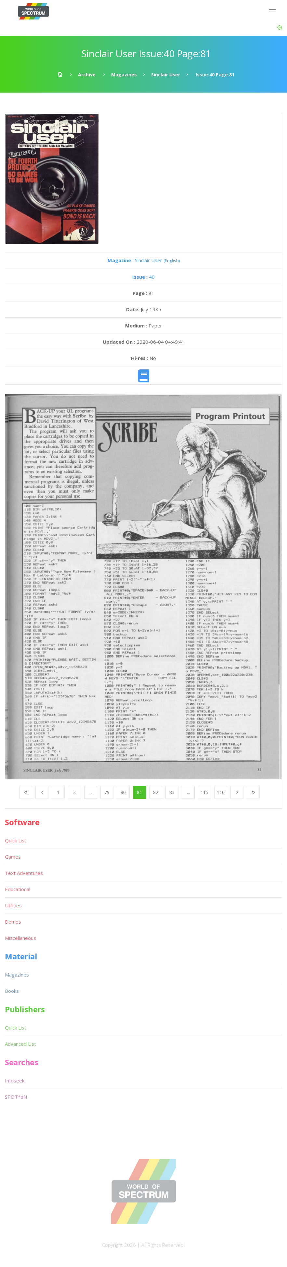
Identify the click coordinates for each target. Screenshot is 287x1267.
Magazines (124, 74)
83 (172, 792)
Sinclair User (165, 74)
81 (139, 792)
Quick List (15, 840)
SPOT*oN (16, 1097)
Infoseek (14, 1080)
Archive (87, 74)
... (90, 792)
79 (107, 792)
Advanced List (20, 1044)
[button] (279, 27)
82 (155, 792)
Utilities (13, 905)
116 (221, 792)
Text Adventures (24, 873)
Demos (13, 921)
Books (12, 991)
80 (123, 792)
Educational (17, 889)
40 (143, 277)
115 (204, 792)
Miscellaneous (20, 938)
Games (13, 856)
